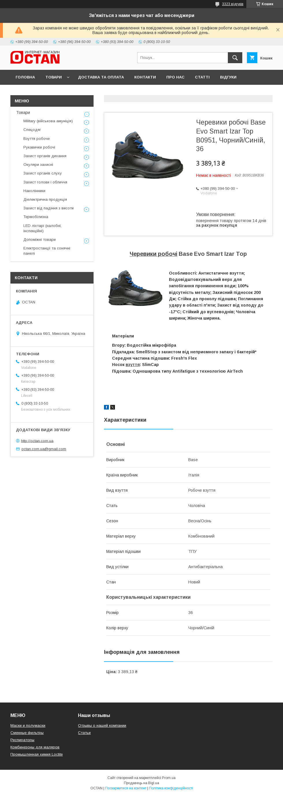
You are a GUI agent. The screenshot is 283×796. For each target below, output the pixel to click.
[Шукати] (235, 57)
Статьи (84, 733)
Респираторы (22, 740)
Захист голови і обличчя (45, 182)
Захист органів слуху (42, 173)
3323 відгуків (232, 4)
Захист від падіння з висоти (48, 208)
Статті (202, 77)
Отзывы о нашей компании (102, 725)
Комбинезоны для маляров (34, 747)
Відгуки (228, 77)
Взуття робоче (36, 138)
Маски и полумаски (27, 725)
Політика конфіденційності (171, 788)
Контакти (145, 77)
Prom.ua (169, 778)
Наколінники (34, 191)
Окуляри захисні (38, 164)
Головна (25, 77)
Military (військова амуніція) (48, 121)
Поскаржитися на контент (125, 788)
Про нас (175, 77)
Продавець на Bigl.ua (141, 783)
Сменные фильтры (27, 733)
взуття (133, 364)
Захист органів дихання (44, 156)
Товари (53, 77)
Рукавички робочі (39, 147)
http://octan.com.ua (37, 440)
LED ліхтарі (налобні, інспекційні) (42, 228)
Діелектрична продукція (45, 199)
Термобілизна (35, 217)
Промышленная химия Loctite (36, 754)
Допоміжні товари (39, 239)
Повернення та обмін (40, 92)
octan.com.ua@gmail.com (43, 449)
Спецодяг (32, 129)
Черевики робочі (153, 254)
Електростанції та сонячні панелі (46, 251)
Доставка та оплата (101, 77)
